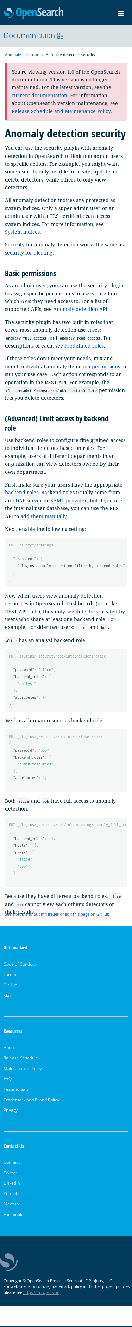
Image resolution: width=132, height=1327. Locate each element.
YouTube (12, 1195)
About (9, 1048)
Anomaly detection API (80, 309)
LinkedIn (12, 1184)
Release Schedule (21, 1059)
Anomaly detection (22, 54)
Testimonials (16, 1090)
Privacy (11, 1111)
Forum (10, 975)
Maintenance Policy (23, 1069)
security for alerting (28, 252)
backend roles (21, 492)
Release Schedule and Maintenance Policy (61, 111)
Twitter (10, 1174)
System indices (22, 231)
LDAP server (27, 500)
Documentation (34, 35)
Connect (12, 1163)
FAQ (8, 1080)
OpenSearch (33, 13)
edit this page (77, 915)
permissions (106, 366)
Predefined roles (84, 345)
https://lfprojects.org (42, 1293)
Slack (9, 996)
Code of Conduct (20, 965)
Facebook (13, 1215)
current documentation (39, 95)
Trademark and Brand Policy (31, 1100)
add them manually (43, 516)
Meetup (11, 1205)
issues (53, 915)
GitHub (102, 915)
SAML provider (68, 500)
